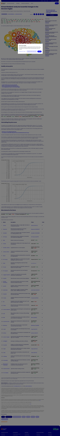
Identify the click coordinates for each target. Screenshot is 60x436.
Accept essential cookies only (31, 51)
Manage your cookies (22, 51)
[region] (30, 49)
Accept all (39, 51)
